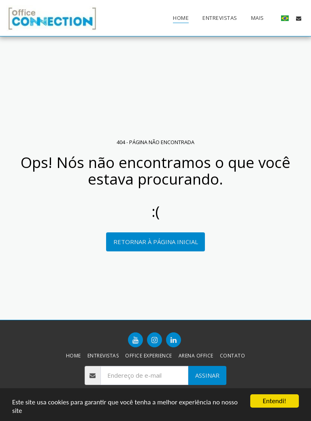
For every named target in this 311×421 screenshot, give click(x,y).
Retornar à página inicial (155, 242)
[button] (299, 18)
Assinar (207, 375)
